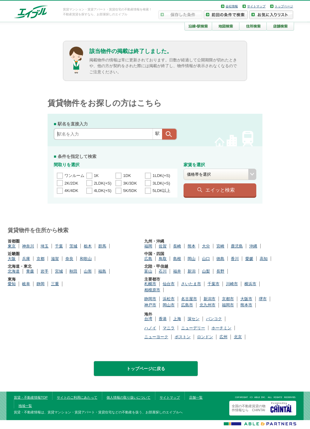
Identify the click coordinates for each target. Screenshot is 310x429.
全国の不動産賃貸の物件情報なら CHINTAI (248, 408)
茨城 (73, 246)
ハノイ (150, 328)
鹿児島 (237, 246)
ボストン (183, 337)
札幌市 (150, 284)
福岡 (148, 246)
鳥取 (163, 258)
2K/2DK (71, 183)
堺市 (263, 299)
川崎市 (232, 284)
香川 (235, 258)
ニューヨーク (156, 337)
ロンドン (205, 337)
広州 (223, 337)
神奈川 (28, 246)
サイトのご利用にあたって (77, 397)
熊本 (192, 246)
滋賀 (55, 258)
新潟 (192, 271)
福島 (102, 271)
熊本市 (246, 305)
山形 (88, 271)
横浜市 (250, 284)
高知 (264, 258)
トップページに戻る (145, 368)
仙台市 (169, 284)
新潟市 (209, 299)
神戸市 (150, 305)
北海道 (14, 271)
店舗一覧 (196, 397)
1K (96, 175)
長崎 (177, 246)
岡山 (192, 258)
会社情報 (232, 6)
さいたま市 (191, 284)
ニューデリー (193, 328)
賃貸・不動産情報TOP (31, 397)
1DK (127, 175)
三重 (55, 284)
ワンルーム (74, 175)
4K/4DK (71, 190)
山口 (206, 258)
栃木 (88, 246)
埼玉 (44, 246)
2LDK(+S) (102, 183)
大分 (206, 246)
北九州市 (207, 305)
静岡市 (150, 299)
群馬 (102, 246)
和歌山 (86, 258)
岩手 (44, 271)
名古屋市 (189, 299)
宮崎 (220, 246)
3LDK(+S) (161, 183)
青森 (30, 271)
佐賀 (163, 246)
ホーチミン (221, 328)
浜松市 (169, 299)
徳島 (220, 258)
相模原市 (152, 290)
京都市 (228, 299)
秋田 (73, 271)
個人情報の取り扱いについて (128, 397)
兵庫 (26, 258)
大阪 (12, 258)
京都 (41, 258)
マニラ (169, 328)
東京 (12, 246)
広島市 (187, 305)
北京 (238, 337)
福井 (177, 271)
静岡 (41, 284)
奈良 (69, 258)
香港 (163, 318)
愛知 (12, 284)
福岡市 (228, 305)
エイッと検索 (220, 190)
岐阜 (26, 284)
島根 (177, 258)
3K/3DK (130, 183)
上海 (177, 318)
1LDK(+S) (161, 175)
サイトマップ (256, 6)
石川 (163, 271)
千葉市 (213, 284)
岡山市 (169, 305)
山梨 (206, 271)
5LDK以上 (162, 190)
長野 (220, 271)
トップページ (284, 6)
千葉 (59, 246)
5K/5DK (130, 190)
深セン (194, 318)
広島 (148, 258)
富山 (148, 271)
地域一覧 (25, 406)
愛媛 (249, 258)
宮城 (59, 271)
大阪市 (246, 299)
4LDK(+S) (102, 190)
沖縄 (253, 246)
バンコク (214, 318)
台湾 (148, 318)
